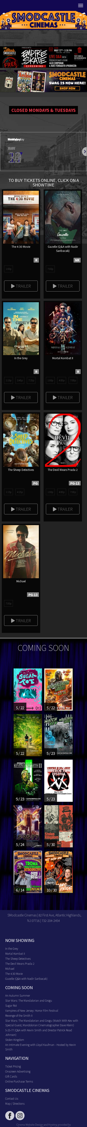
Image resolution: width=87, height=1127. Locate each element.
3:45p (20, 380)
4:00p (62, 380)
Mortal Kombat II (15, 953)
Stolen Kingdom (14, 1040)
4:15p (20, 492)
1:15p (8, 380)
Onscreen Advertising (17, 1071)
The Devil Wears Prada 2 (19, 963)
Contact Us (11, 1098)
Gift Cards (11, 1076)
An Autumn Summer (17, 995)
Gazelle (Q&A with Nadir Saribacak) (26, 978)
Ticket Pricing (13, 1066)
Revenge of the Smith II (18, 1015)
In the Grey (11, 948)
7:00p (50, 269)
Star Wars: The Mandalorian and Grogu (28, 1000)
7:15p (31, 380)
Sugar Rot (11, 1005)
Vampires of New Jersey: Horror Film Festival (31, 1010)
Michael (9, 968)
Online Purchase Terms (19, 1081)
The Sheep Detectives (18, 958)
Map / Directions (15, 1103)
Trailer (21, 286)
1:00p (8, 269)
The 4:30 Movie (14, 973)
